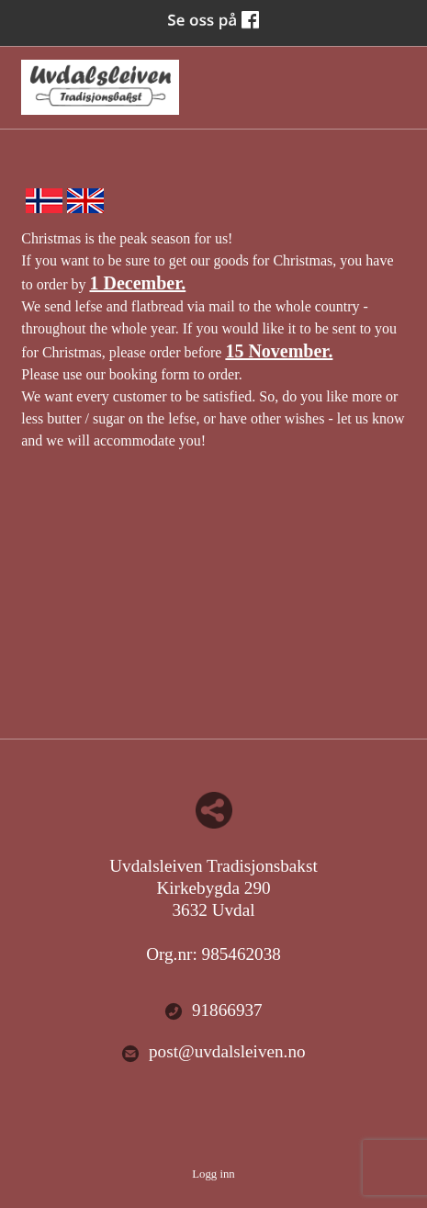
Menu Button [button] (390, 78)
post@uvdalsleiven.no (213, 1052)
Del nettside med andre (214, 810)
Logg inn (213, 1174)
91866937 (213, 1011)
